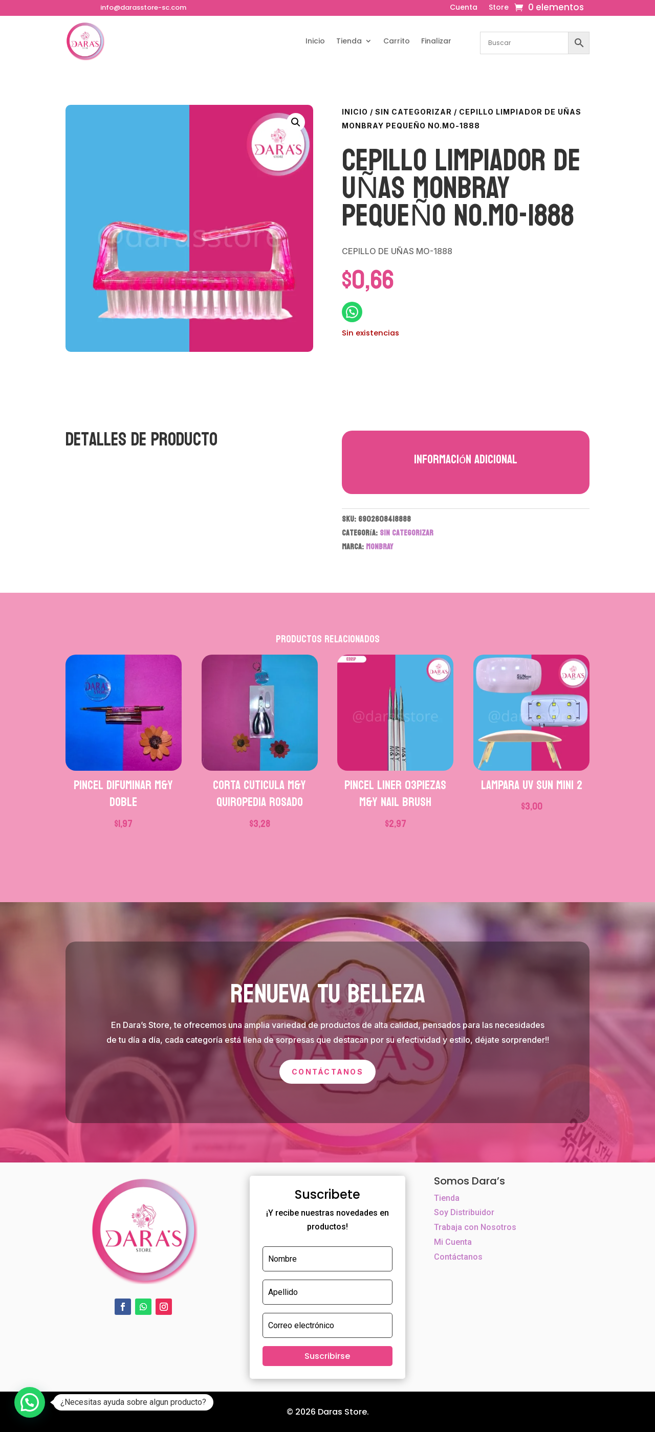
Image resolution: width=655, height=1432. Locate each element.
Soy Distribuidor (464, 1212)
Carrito (396, 41)
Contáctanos (327, 1071)
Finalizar (436, 41)
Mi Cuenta (453, 1242)
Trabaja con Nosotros (475, 1227)
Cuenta (463, 8)
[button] (296, 122)
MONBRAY (379, 546)
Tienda (349, 41)
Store (499, 8)
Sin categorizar (413, 111)
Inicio (315, 41)
